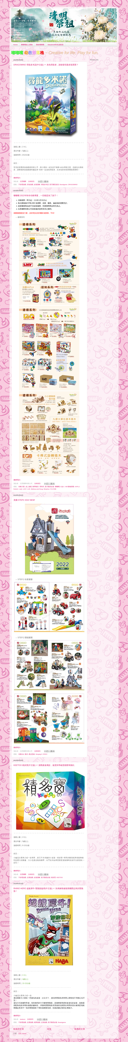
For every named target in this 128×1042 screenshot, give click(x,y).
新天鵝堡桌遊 (54, 184)
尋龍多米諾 (45, 184)
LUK (28, 489)
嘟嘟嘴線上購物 (27, 45)
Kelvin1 (16, 489)
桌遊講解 (37, 184)
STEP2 (45, 754)
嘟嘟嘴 (57, 486)
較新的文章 (18, 1029)
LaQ (20, 489)
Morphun (47, 489)
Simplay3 (39, 754)
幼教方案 (21, 486)
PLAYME (53, 489)
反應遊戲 (30, 877)
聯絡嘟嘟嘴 (40, 45)
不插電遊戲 (22, 184)
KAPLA (77, 486)
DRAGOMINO (72, 184)
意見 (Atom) (22, 1033)
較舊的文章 (80, 1029)
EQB (62, 486)
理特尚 (42, 486)
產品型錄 (32, 754)
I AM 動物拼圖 (69, 486)
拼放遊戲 (30, 184)
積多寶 (53, 877)
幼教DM (21, 754)
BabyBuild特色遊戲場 (55, 45)
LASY (24, 489)
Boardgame (63, 184)
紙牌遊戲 (37, 1022)
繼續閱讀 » (17, 178)
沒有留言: (31, 181)
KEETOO (60, 877)
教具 (26, 754)
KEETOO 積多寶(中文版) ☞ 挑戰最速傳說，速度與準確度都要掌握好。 (45, 765)
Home (15, 45)
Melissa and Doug (37, 489)
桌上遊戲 (29, 486)
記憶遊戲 (44, 1022)
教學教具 (35, 486)
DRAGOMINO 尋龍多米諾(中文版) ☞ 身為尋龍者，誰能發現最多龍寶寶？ (46, 65)
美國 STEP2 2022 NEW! (24, 500)
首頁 (49, 1029)
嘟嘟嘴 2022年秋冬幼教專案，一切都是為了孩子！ (36, 195)
